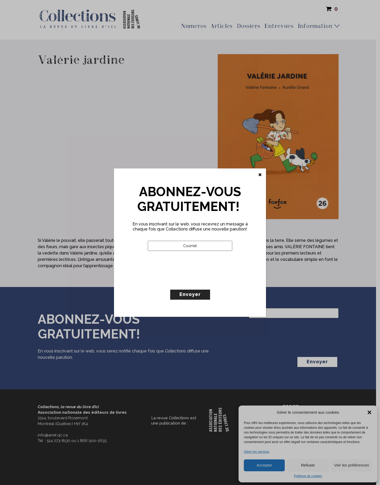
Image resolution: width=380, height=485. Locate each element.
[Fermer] (260, 174)
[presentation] (188, 281)
